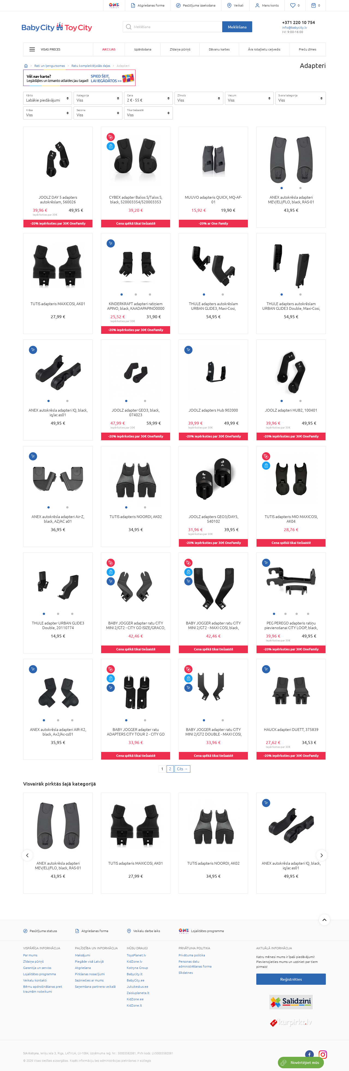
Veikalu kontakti (35, 980)
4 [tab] (308, 614)
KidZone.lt (134, 1005)
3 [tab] (150, 294)
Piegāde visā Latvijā (89, 961)
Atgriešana (83, 968)
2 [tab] (300, 188)
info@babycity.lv (294, 27)
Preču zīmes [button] (307, 49)
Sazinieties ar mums (89, 980)
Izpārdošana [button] (142, 49)
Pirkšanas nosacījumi (90, 974)
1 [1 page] (162, 769)
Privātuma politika (192, 955)
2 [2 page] (170, 769)
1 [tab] (282, 188)
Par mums (30, 955)
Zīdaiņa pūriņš (33, 961)
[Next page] (182, 769)
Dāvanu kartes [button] (219, 49)
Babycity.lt (135, 974)
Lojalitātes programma (39, 974)
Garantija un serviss (37, 968)
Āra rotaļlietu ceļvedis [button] (264, 49)
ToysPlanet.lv (136, 955)
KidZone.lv (134, 961)
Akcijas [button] (108, 49)
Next (321, 855)
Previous (27, 855)
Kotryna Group (137, 968)
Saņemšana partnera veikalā (95, 987)
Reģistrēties (291, 979)
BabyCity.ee (136, 980)
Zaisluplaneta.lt (138, 993)
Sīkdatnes (186, 973)
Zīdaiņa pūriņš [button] (180, 49)
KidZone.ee (135, 999)
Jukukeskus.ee (137, 987)
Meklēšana (237, 27)
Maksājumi (82, 955)
